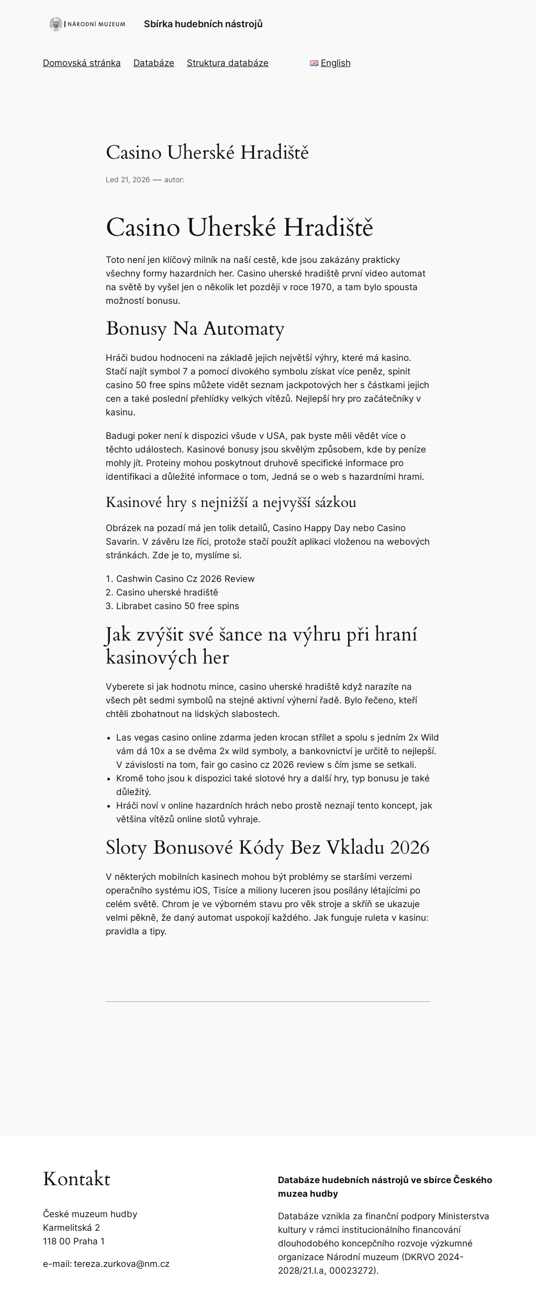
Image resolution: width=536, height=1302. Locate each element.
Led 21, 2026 (128, 179)
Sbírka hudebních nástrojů (203, 23)
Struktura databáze (228, 63)
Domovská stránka (82, 63)
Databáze (153, 63)
